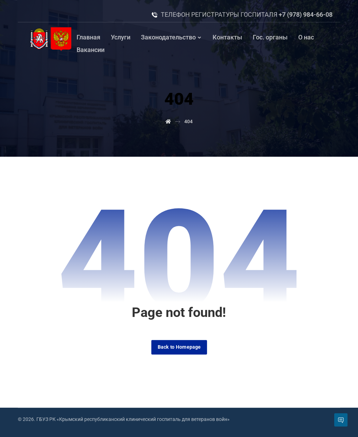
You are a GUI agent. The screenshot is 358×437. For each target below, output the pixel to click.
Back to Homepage (178, 347)
